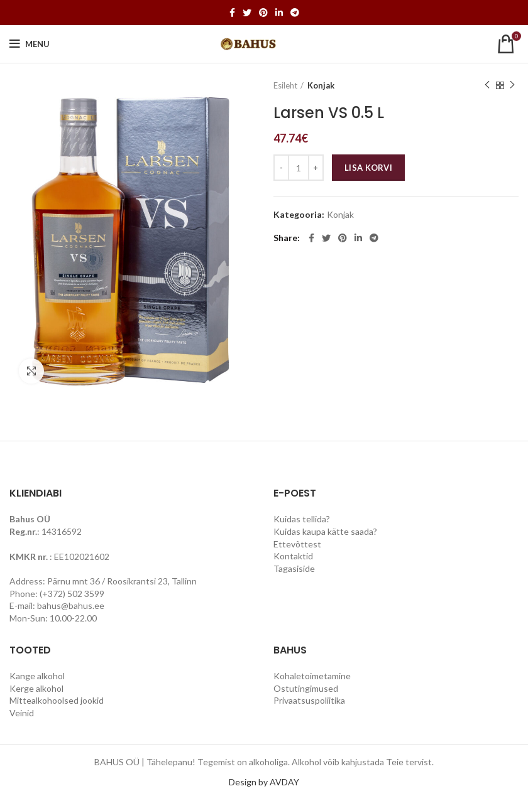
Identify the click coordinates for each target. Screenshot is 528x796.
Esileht (285, 85)
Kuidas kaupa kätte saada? (325, 531)
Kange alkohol (37, 675)
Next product (512, 85)
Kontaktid (293, 556)
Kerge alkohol (36, 688)
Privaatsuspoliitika (309, 700)
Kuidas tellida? (301, 519)
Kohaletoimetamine (312, 675)
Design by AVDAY (264, 782)
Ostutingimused (305, 688)
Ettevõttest (297, 544)
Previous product (487, 85)
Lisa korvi (368, 168)
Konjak (320, 85)
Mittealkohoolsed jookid (56, 700)
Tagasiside (294, 568)
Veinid (21, 712)
